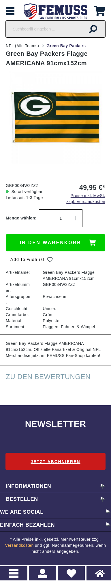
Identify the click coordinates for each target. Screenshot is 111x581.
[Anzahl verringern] (45, 218)
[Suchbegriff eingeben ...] (43, 29)
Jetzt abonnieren (55, 461)
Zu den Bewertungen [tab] (48, 377)
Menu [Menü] (13, 573)
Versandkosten (19, 545)
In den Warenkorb (50, 242)
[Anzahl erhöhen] (75, 218)
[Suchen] (93, 29)
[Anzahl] (61, 218)
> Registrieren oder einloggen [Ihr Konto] (42, 573)
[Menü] (10, 11)
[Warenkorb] (99, 10)
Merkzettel (69, 570)
